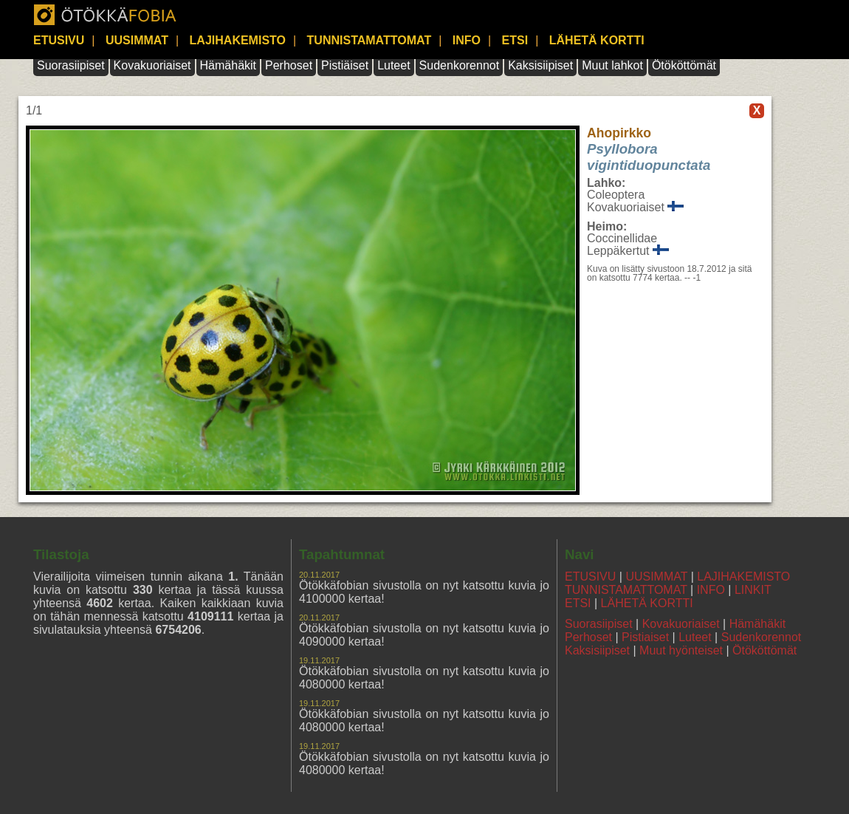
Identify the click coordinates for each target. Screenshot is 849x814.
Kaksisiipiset (540, 65)
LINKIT (753, 590)
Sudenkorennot (459, 65)
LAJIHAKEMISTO (238, 40)
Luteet (393, 65)
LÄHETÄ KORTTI (597, 40)
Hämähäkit (228, 65)
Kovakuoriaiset (152, 65)
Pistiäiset (344, 65)
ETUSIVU (58, 40)
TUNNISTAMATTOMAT (369, 40)
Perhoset (288, 65)
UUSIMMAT (137, 40)
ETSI (515, 40)
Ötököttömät (684, 65)
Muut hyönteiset (681, 650)
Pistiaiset (645, 637)
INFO (467, 40)
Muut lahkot (612, 65)
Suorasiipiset (71, 65)
